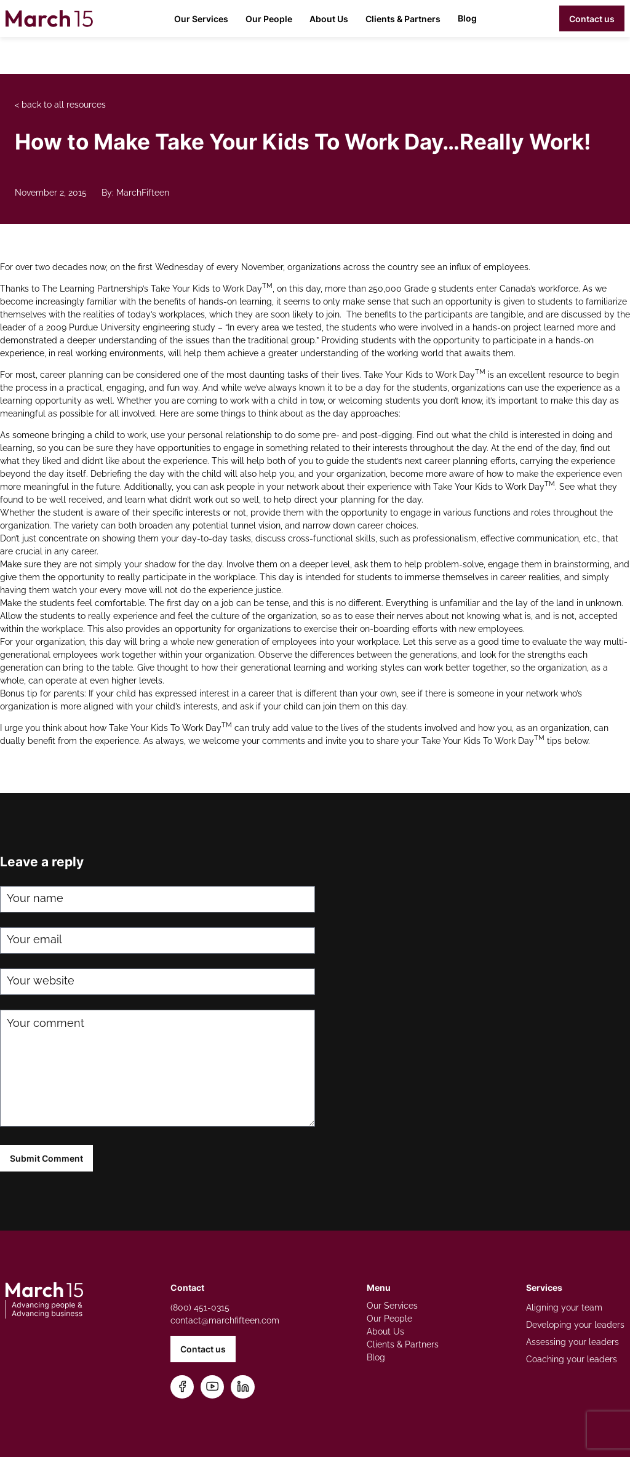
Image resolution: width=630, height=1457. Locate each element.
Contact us (592, 19)
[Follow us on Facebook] (182, 1387)
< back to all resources (60, 105)
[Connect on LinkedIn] (243, 1387)
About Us (328, 19)
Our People (268, 19)
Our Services (201, 19)
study (204, 327)
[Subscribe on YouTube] (213, 1387)
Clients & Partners (403, 19)
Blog (467, 18)
